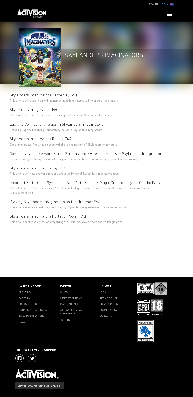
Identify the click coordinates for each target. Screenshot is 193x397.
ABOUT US (25, 292)
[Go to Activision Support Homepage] (34, 14)
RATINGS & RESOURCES (33, 310)
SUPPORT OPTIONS (70, 298)
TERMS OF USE (109, 298)
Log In (164, 4)
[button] (172, 4)
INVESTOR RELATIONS (32, 316)
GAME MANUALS (68, 304)
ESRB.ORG (106, 316)
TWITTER (64, 320)
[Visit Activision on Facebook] (19, 358)
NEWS (22, 322)
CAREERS (24, 298)
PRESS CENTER (28, 304)
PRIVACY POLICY (109, 304)
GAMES (63, 292)
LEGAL (103, 292)
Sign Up (153, 4)
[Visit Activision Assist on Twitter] (32, 358)
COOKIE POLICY (108, 310)
